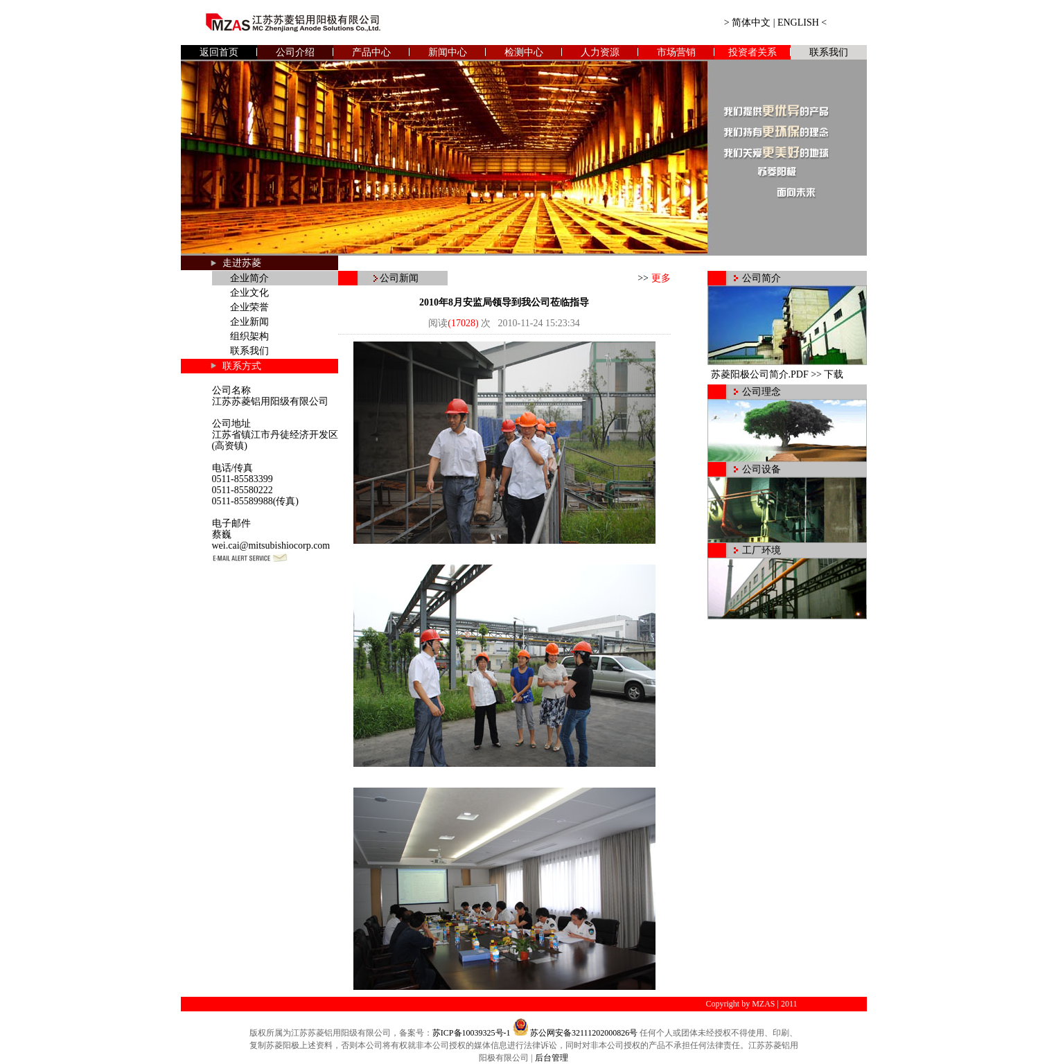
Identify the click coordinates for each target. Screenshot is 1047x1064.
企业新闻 (249, 322)
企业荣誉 (249, 307)
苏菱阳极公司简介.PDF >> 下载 (777, 374)
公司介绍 (295, 52)
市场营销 (676, 52)
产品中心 (371, 52)
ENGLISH (798, 22)
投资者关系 (752, 52)
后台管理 (551, 1058)
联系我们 (828, 52)
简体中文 (751, 22)
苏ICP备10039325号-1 (471, 1033)
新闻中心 (447, 52)
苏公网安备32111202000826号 (583, 1033)
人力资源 (600, 52)
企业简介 (249, 278)
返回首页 (219, 52)
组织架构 (249, 336)
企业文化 (249, 292)
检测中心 (523, 52)
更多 (661, 278)
